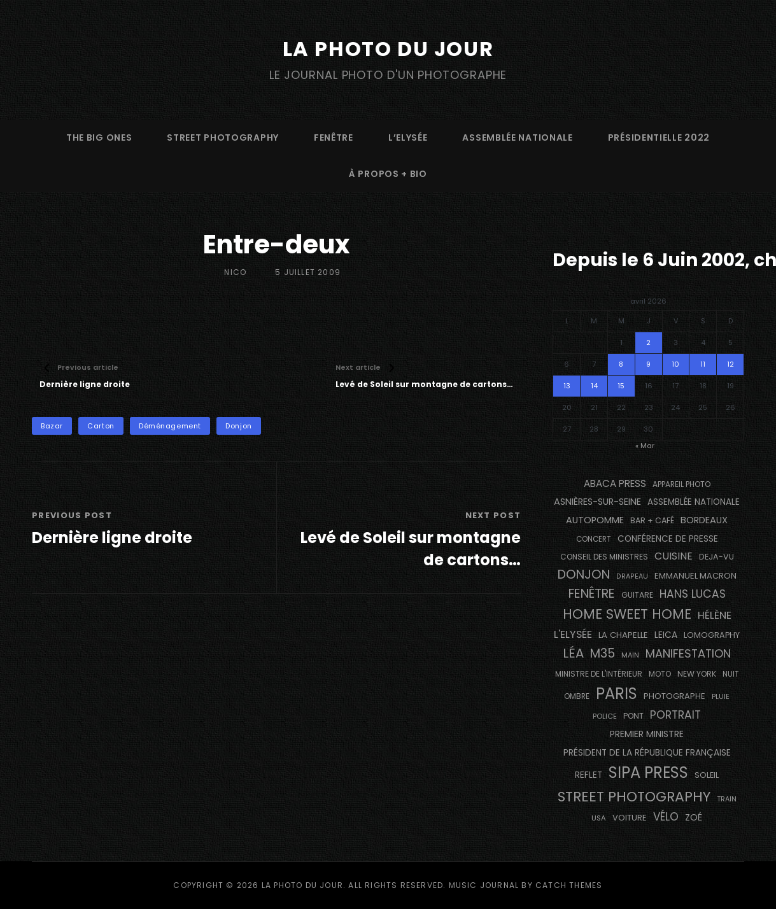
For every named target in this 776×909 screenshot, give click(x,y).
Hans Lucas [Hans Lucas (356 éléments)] (693, 594)
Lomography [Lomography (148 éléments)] (712, 635)
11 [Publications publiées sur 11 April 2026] (702, 364)
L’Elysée (408, 137)
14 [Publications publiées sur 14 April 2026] (594, 386)
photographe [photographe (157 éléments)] (674, 696)
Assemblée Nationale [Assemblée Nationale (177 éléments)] (693, 502)
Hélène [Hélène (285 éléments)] (714, 615)
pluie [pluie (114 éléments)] (721, 696)
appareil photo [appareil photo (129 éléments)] (681, 484)
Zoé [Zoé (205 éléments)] (693, 817)
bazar (52, 426)
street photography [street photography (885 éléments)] (634, 797)
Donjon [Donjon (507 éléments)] (584, 574)
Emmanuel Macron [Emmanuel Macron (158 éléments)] (695, 576)
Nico (235, 272)
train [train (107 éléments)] (727, 799)
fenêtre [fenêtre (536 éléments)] (591, 593)
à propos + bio (388, 173)
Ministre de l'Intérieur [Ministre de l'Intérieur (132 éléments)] (598, 673)
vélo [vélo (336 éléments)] (666, 816)
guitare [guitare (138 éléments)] (637, 594)
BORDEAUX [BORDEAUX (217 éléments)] (704, 520)
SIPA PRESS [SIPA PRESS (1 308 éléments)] (648, 772)
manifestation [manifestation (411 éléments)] (688, 653)
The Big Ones (99, 137)
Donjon (238, 426)
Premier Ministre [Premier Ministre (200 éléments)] (647, 734)
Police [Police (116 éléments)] (605, 716)
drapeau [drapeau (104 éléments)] (632, 576)
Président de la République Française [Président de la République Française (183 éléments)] (647, 753)
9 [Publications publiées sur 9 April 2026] (648, 364)
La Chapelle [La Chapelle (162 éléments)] (623, 635)
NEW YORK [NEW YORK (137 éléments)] (696, 673)
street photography (223, 137)
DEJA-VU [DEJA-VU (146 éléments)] (716, 556)
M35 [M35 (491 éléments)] (602, 653)
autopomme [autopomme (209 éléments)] (595, 520)
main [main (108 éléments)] (630, 655)
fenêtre (333, 137)
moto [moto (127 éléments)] (660, 674)
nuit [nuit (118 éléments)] (731, 674)
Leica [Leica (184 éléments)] (665, 634)
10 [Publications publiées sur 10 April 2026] (675, 364)
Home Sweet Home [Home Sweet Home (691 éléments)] (627, 614)
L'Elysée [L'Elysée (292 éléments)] (573, 634)
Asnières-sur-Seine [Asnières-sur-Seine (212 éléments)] (597, 501)
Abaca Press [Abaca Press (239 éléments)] (615, 483)
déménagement (170, 426)
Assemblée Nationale (517, 137)
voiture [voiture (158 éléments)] (629, 818)
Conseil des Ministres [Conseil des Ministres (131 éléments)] (604, 556)
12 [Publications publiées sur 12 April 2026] (730, 364)
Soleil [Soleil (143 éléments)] (707, 775)
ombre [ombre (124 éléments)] (576, 696)
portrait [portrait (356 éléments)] (675, 714)
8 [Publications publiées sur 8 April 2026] (621, 364)
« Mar (644, 445)
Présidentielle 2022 (659, 137)
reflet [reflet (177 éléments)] (588, 775)
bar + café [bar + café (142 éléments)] (652, 520)
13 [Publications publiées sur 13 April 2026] (566, 386)
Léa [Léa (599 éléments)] (573, 653)
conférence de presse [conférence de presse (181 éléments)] (667, 539)
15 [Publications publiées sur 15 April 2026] (620, 386)
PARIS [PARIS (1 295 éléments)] (616, 693)
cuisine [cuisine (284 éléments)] (673, 556)
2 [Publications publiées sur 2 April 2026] (648, 342)
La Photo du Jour (388, 48)
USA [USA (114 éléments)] (598, 818)
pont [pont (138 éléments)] (633, 715)
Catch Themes (568, 885)
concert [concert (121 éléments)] (593, 539)
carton (100, 426)
